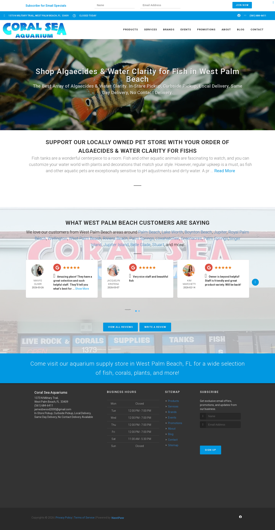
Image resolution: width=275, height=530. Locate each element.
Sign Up (210, 449)
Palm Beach (149, 232)
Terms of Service (84, 517)
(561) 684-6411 (43, 405)
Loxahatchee (167, 238)
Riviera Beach (115, 238)
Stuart (158, 244)
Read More (224, 170)
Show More (82, 288)
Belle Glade (140, 244)
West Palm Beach (85, 238)
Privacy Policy (64, 517)
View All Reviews (120, 327)
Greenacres (191, 238)
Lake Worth (172, 232)
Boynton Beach (198, 232)
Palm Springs (141, 238)
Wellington (57, 238)
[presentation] (199, 5)
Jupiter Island (116, 244)
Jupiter (220, 232)
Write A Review (155, 327)
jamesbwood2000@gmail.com (52, 409)
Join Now (242, 5)
